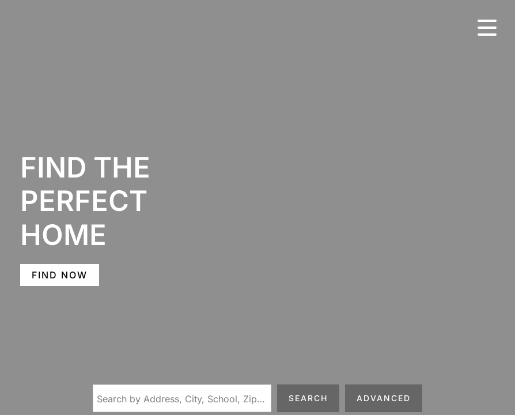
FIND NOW (60, 275)
